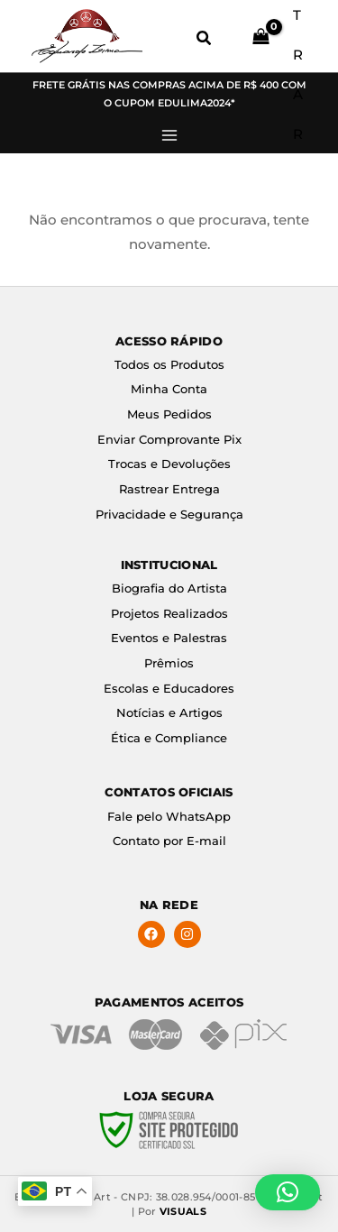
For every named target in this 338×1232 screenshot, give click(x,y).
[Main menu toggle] (169, 135)
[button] (204, 41)
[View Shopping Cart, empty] (257, 36)
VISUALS (183, 1211)
